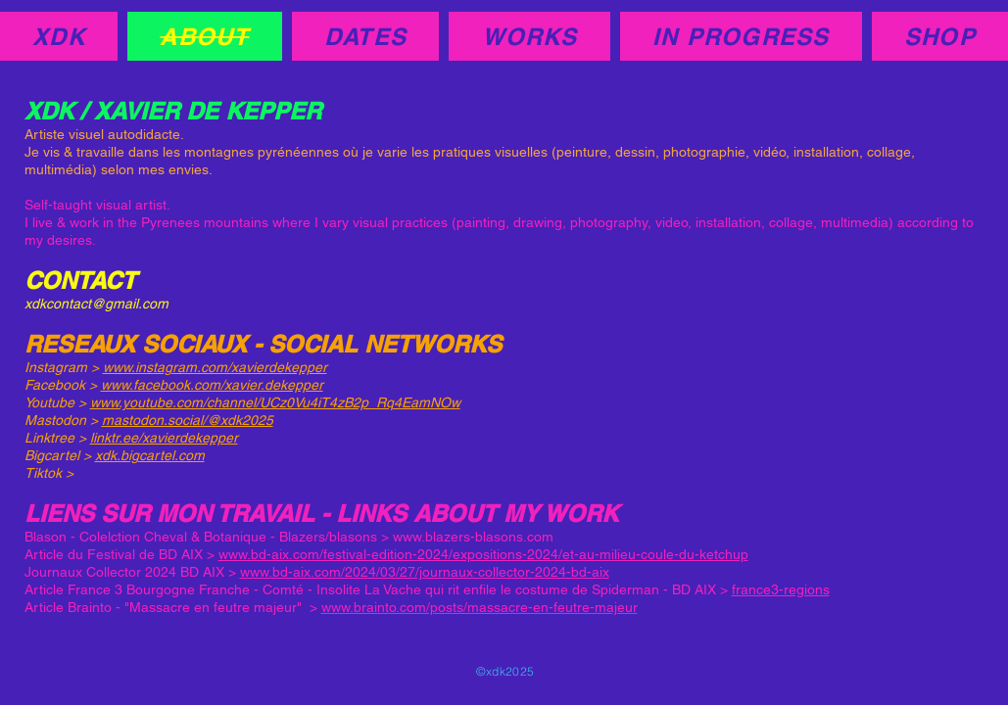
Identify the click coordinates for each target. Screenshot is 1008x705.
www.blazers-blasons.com (473, 536)
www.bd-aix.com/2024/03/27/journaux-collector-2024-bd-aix (424, 572)
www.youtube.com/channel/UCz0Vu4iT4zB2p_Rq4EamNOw (275, 402)
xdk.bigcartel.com (150, 455)
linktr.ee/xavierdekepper (164, 438)
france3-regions (781, 589)
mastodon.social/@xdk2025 (187, 420)
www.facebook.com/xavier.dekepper (212, 385)
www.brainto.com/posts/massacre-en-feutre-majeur (479, 607)
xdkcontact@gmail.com (96, 303)
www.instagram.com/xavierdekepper (215, 367)
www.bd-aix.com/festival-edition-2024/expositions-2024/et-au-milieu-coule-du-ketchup (483, 554)
